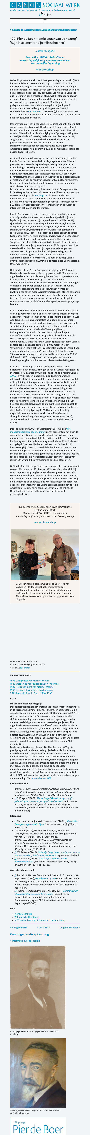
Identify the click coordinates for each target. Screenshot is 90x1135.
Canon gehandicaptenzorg (29, 934)
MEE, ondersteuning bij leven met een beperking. (39, 920)
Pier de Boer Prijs (23, 913)
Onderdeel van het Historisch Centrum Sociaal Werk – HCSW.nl (42, 10)
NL (45, 14)
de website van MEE (41, 778)
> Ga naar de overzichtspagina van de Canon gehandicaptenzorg (43, 30)
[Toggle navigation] (45, 21)
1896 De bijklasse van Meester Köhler (29, 680)
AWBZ (13, 376)
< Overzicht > (43, 927)
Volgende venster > (70, 927)
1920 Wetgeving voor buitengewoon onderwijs (34, 683)
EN (49, 14)
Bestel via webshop (45, 521)
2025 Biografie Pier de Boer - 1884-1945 (31, 693)
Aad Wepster (34, 111)
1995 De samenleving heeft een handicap (31, 690)
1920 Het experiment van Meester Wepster (32, 687)
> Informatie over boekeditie (25, 940)
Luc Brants (25, 668)
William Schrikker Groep (26, 917)
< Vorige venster (18, 927)
